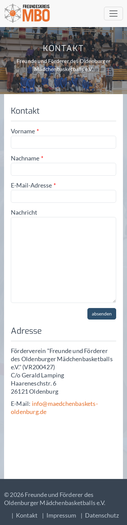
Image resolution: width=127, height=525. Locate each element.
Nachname (25, 158)
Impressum (61, 515)
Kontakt (27, 515)
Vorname (23, 131)
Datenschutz (102, 515)
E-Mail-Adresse (31, 185)
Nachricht (24, 212)
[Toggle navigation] (113, 13)
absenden (102, 313)
